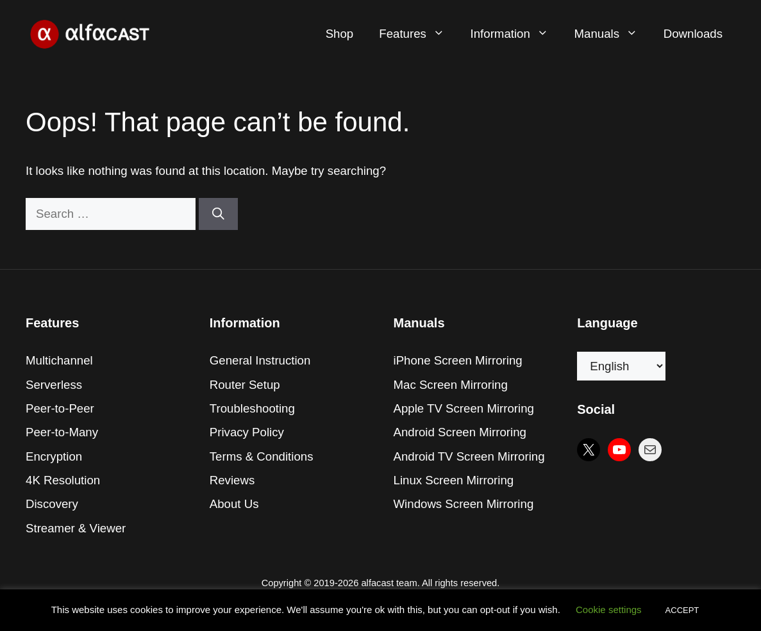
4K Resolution (63, 480)
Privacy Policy (247, 432)
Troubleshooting (252, 408)
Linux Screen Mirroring (454, 480)
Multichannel (59, 360)
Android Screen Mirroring (460, 432)
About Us (234, 504)
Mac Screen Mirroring (451, 384)
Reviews (232, 480)
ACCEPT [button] (682, 610)
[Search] (218, 214)
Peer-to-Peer (60, 408)
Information (516, 34)
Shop (340, 33)
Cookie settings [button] (609, 609)
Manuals (612, 34)
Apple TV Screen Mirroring (464, 408)
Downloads (693, 33)
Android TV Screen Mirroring (469, 456)
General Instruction (260, 360)
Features (418, 34)
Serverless (54, 384)
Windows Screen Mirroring (464, 504)
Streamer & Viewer (76, 528)
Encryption (54, 456)
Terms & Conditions (262, 456)
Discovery (52, 504)
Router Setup (245, 384)
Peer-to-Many (62, 432)
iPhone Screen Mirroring (458, 360)
